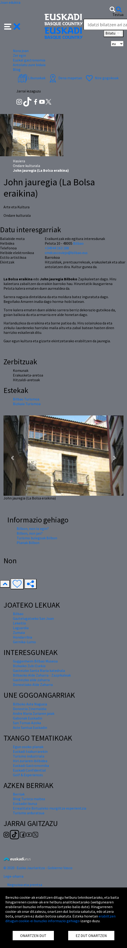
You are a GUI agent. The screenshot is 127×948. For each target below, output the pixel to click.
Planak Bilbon (28, 542)
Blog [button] (17, 69)
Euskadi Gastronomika (31, 765)
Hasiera (19, 161)
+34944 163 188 (57, 248)
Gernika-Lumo (24, 642)
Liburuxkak (31, 78)
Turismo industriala (28, 756)
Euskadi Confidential (29, 770)
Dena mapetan (65, 78)
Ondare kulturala (26, 165)
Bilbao (78, 243)
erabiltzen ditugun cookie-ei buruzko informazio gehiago (60, 918)
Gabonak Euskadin (27, 718)
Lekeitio (19, 623)
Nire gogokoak (102, 78)
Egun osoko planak (28, 746)
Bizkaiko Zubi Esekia (29, 665)
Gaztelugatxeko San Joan (33, 618)
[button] (12, 26)
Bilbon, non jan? (30, 533)
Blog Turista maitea (29, 798)
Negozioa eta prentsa (24, 884)
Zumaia (19, 632)
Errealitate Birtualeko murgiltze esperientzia (49, 808)
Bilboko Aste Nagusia (30, 704)
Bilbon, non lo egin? (33, 528)
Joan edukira (10, 2)
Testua (117, 14)
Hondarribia (22, 637)
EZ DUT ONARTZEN (91, 935)
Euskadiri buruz (25, 803)
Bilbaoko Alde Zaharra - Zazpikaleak (42, 675)
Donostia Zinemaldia (29, 708)
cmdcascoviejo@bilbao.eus (66, 252)
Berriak (19, 794)
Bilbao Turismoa (26, 399)
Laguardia (21, 627)
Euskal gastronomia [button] (29, 60)
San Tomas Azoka (27, 722)
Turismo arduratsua (28, 813)
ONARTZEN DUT (33, 935)
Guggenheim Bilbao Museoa (35, 661)
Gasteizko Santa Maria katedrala (39, 670)
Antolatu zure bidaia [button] (29, 64)
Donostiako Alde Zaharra (33, 684)
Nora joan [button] (21, 50)
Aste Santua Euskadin (30, 727)
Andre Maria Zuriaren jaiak (33, 713)
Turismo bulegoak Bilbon (37, 538)
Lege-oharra (13, 876)
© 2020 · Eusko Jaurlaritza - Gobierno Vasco (38, 867)
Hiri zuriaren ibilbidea (30, 760)
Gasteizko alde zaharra (31, 680)
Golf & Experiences (28, 775)
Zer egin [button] (19, 55)
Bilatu (113, 33)
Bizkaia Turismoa (27, 403)
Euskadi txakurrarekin (30, 751)
